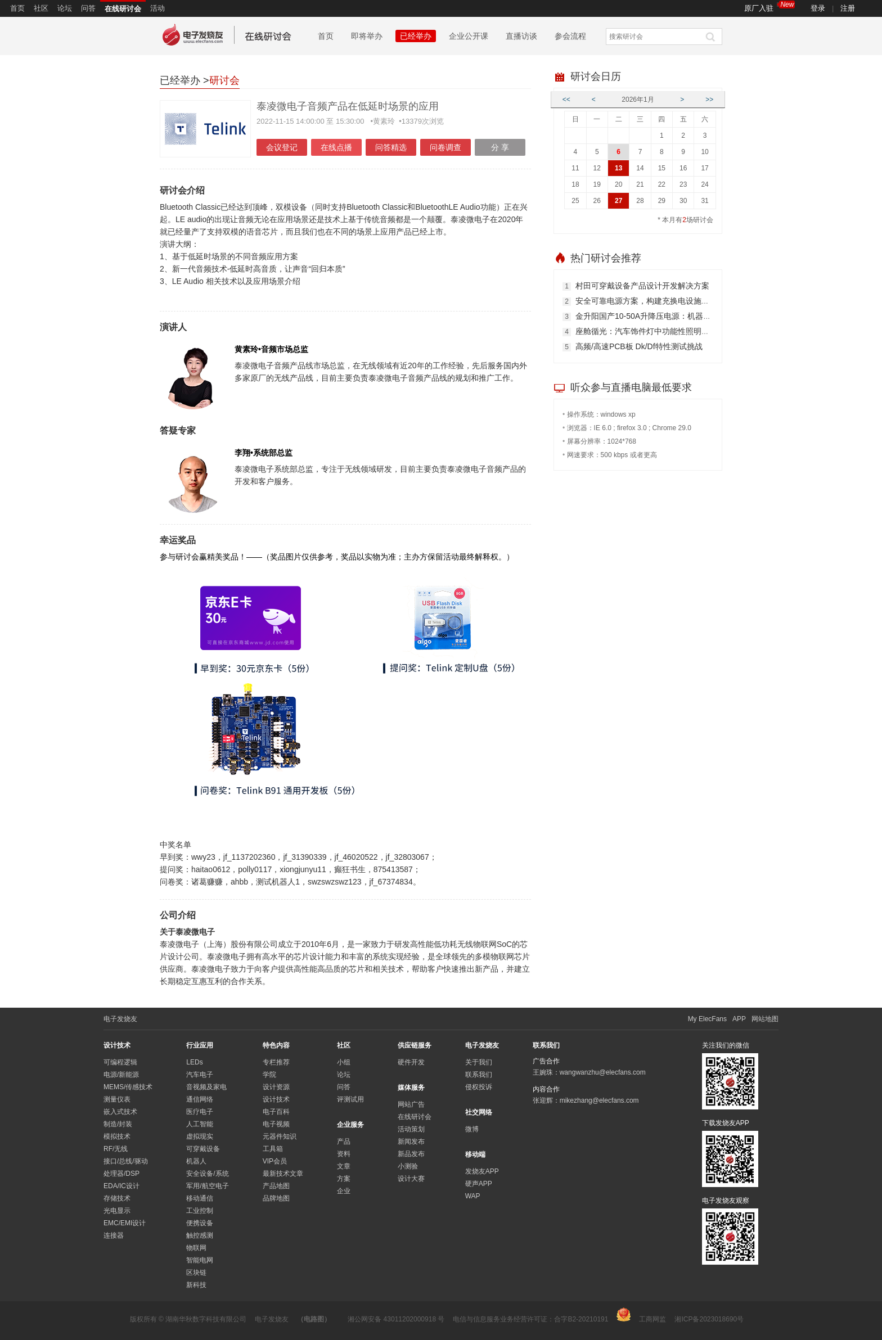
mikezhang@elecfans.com (599, 1100)
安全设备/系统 (207, 1173)
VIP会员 (275, 1161)
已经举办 (415, 35)
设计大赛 (411, 1179)
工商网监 (641, 1315)
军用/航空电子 (207, 1186)
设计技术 (276, 1099)
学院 (269, 1075)
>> (709, 99)
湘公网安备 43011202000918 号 (396, 1319)
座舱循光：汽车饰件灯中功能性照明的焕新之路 (658, 331)
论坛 (64, 8)
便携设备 (199, 1223)
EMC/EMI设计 (125, 1223)
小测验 (408, 1166)
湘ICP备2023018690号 (709, 1319)
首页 (17, 8)
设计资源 (276, 1087)
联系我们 (478, 1075)
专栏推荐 (276, 1062)
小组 (343, 1062)
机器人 (196, 1161)
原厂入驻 (769, 6)
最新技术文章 (283, 1173)
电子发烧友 (272, 1319)
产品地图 (276, 1186)
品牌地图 (276, 1198)
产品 (343, 1141)
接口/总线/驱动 (126, 1161)
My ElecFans (707, 1019)
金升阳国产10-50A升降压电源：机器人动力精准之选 (666, 316)
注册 (847, 8)
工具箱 (273, 1149)
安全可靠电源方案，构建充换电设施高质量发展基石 (666, 300)
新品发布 (411, 1154)
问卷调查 (445, 147)
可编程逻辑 (120, 1062)
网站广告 (411, 1104)
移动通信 (199, 1198)
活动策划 (411, 1129)
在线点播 (336, 147)
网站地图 (765, 1019)
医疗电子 (199, 1112)
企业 (343, 1191)
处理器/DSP (122, 1173)
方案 (343, 1179)
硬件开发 (411, 1062)
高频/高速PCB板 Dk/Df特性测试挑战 (639, 346)
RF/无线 (116, 1149)
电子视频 (276, 1124)
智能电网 (199, 1260)
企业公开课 (468, 35)
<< (566, 99)
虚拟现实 (199, 1136)
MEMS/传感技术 (128, 1087)
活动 (157, 8)
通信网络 (199, 1099)
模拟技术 (117, 1136)
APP (739, 1019)
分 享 (500, 147)
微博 (472, 1129)
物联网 (196, 1248)
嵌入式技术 (120, 1112)
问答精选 (391, 147)
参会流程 (570, 35)
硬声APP (478, 1184)
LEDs (194, 1062)
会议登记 (282, 147)
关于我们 (478, 1062)
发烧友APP (482, 1171)
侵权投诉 (478, 1087)
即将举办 (366, 35)
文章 (343, 1166)
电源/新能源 (121, 1075)
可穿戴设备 (203, 1149)
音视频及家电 (206, 1087)
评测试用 (350, 1099)
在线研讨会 (123, 8)
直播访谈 (521, 35)
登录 (818, 8)
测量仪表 (117, 1099)
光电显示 (117, 1211)
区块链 (196, 1272)
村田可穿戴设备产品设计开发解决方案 (642, 285)
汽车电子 (199, 1075)
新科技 (196, 1285)
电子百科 (276, 1112)
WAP (472, 1196)
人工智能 (199, 1124)
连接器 (114, 1235)
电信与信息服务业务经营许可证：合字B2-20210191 (530, 1319)
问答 (88, 8)
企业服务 (350, 1125)
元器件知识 (279, 1136)
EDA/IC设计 (122, 1186)
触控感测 (199, 1235)
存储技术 (117, 1198)
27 (618, 201)
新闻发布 (411, 1141)
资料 (343, 1154)
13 (618, 168)
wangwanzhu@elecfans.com (603, 1072)
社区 (41, 8)
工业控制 (199, 1211)
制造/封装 (118, 1124)
